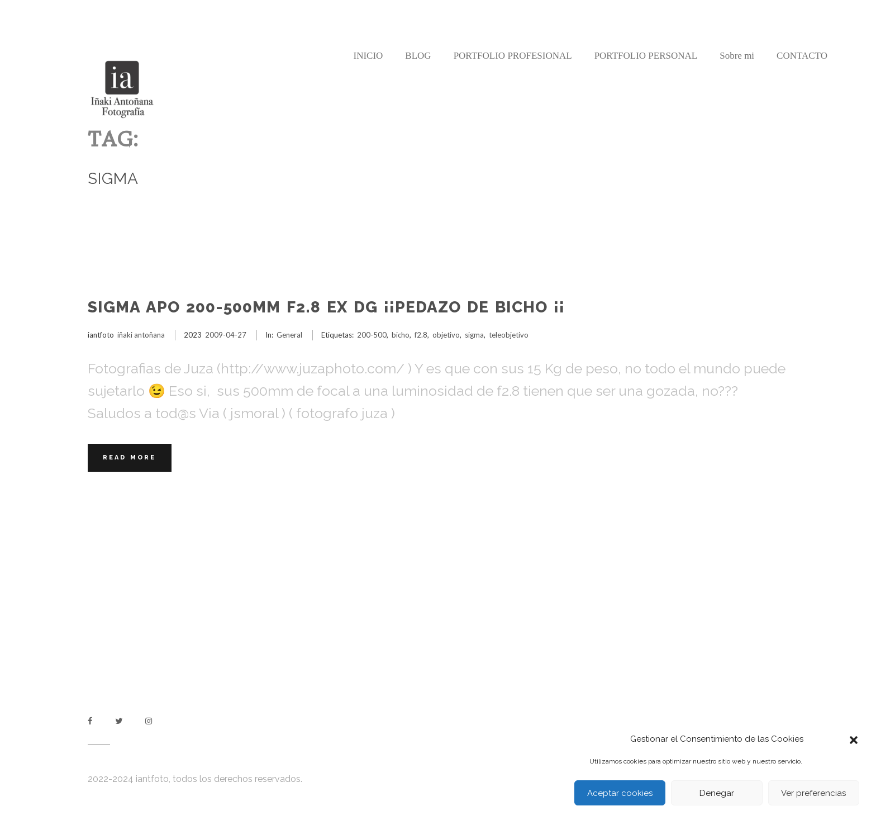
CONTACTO (802, 55)
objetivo (446, 334)
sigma (474, 334)
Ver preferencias (813, 793)
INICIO (368, 55)
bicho (401, 334)
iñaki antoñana (141, 334)
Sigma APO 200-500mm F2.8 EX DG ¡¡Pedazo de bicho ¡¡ (326, 307)
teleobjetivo (509, 334)
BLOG (418, 55)
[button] (853, 739)
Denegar (716, 793)
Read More (129, 457)
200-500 (372, 334)
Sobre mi (737, 55)
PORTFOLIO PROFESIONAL (513, 55)
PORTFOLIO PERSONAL (646, 55)
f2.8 (421, 334)
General (289, 334)
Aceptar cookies (620, 793)
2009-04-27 (225, 334)
